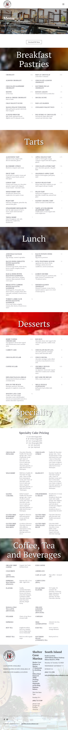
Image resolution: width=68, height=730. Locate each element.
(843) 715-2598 (49, 672)
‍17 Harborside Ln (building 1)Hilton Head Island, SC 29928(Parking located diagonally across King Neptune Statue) (37, 678)
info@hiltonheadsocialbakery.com (30, 723)
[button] (63, 4)
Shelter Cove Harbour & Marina (37, 664)
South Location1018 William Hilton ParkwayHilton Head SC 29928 (54, 657)
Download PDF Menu (34, 42)
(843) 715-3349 (37, 700)
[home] (7, 4)
